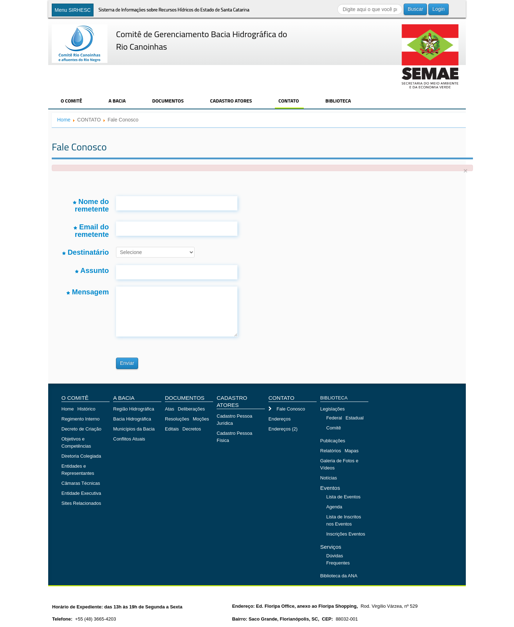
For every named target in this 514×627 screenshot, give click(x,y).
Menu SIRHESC (73, 10)
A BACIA (117, 100)
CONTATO (288, 100)
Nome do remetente (91, 205)
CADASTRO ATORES (231, 100)
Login (438, 9)
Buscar (415, 9)
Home (63, 120)
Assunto (92, 270)
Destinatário (85, 252)
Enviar (127, 363)
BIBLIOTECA (338, 100)
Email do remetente (91, 230)
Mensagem (87, 292)
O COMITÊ (71, 100)
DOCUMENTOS (167, 100)
